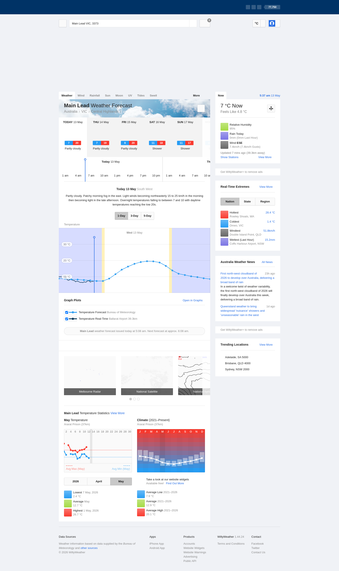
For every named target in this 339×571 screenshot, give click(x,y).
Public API (189, 561)
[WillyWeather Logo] (79, 7)
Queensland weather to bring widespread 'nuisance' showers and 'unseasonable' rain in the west (248, 310)
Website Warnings (194, 552)
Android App (157, 548)
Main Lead (123, 111)
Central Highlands (104, 111)
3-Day (134, 215)
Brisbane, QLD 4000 (238, 363)
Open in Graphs (193, 300)
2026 (75, 481)
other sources (89, 548)
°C (256, 23)
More (196, 95)
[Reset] (185, 23)
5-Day (147, 215)
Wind (81, 95)
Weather (66, 95)
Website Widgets (193, 548)
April (99, 481)
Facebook (257, 543)
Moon (119, 95)
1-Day (121, 215)
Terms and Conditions (231, 543)
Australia (70, 111)
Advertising (190, 556)
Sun (107, 95)
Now (221, 95)
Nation (229, 201)
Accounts (189, 543)
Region (265, 201)
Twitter (255, 548)
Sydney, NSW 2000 (237, 369)
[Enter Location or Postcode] (133, 23)
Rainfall (95, 95)
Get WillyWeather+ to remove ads (241, 171)
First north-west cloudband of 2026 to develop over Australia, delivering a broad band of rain (248, 286)
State (247, 201)
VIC (84, 111)
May (121, 481)
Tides (141, 95)
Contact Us (258, 552)
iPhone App (156, 543)
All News (267, 262)
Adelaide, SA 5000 (236, 357)
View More (265, 157)
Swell (153, 95)
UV (130, 95)
